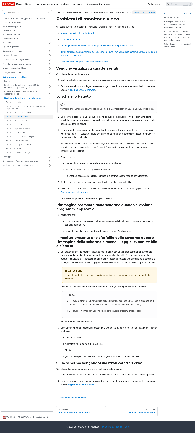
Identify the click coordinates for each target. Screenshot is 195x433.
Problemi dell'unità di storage (18, 152)
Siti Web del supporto (12, 26)
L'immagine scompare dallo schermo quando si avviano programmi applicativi (98, 45)
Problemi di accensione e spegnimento (22, 136)
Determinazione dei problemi (15, 77)
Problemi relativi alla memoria (18, 113)
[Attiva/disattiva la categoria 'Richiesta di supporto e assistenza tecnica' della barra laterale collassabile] (50, 165)
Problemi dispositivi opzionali (18, 128)
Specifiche (7, 42)
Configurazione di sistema (14, 73)
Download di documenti (12, 22)
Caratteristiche (9, 30)
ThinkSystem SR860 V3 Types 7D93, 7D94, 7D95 (24, 18)
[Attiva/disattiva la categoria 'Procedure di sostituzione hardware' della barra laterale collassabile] (50, 64)
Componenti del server (12, 51)
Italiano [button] (153, 4)
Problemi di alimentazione (17, 140)
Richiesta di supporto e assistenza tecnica (20, 165)
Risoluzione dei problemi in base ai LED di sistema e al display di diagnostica (22, 86)
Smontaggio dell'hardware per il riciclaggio (20, 161)
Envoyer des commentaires (71, 398)
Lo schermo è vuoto (70, 39)
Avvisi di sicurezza (10, 38)
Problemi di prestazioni (15, 132)
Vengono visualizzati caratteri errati (77, 33)
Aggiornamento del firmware (81, 90)
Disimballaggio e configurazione (16, 60)
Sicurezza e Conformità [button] (98, 4)
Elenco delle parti (10, 55)
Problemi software (13, 148)
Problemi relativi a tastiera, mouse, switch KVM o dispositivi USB (26, 107)
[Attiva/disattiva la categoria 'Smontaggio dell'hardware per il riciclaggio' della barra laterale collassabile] (50, 161)
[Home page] (58, 12)
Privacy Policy (107, 427)
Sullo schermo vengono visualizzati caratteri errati (84, 62)
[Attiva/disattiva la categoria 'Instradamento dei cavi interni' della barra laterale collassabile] (50, 68)
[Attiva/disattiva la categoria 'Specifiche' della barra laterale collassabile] (50, 43)
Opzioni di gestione (11, 47)
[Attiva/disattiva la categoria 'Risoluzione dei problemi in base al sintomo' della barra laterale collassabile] (50, 98)
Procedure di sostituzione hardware (17, 64)
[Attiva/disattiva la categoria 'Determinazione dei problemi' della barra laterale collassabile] (50, 77)
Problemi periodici (13, 102)
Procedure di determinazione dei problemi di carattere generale (22, 92)
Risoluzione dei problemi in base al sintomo (22, 98)
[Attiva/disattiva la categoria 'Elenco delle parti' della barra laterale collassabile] (50, 55)
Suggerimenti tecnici (11, 34)
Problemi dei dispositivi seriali (18, 144)
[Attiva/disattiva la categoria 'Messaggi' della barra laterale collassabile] (50, 157)
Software (65, 4)
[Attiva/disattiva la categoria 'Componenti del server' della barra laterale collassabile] (50, 51)
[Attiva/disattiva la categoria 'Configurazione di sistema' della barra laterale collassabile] (50, 73)
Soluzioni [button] (77, 4)
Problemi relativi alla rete (16, 120)
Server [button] (28, 4)
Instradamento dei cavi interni (15, 68)
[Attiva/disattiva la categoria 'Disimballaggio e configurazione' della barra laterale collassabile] (50, 60)
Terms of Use (122, 427)
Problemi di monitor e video (17, 116)
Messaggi (7, 157)
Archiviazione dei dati (47, 4)
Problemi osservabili (14, 124)
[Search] (179, 4)
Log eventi (8, 81)
